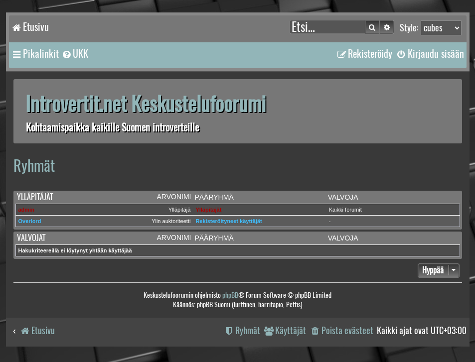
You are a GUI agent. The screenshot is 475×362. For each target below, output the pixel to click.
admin (26, 210)
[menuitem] (74, 54)
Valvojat (31, 237)
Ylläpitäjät (35, 197)
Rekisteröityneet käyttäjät (228, 221)
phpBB (230, 295)
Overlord (29, 221)
